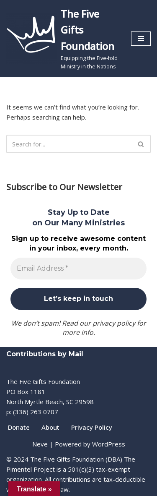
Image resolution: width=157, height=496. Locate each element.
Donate (19, 427)
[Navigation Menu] (141, 38)
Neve (40, 444)
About (50, 427)
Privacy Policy (91, 427)
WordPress (108, 444)
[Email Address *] (78, 268)
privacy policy (114, 323)
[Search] (69, 144)
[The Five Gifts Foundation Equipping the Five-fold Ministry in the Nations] (62, 38)
